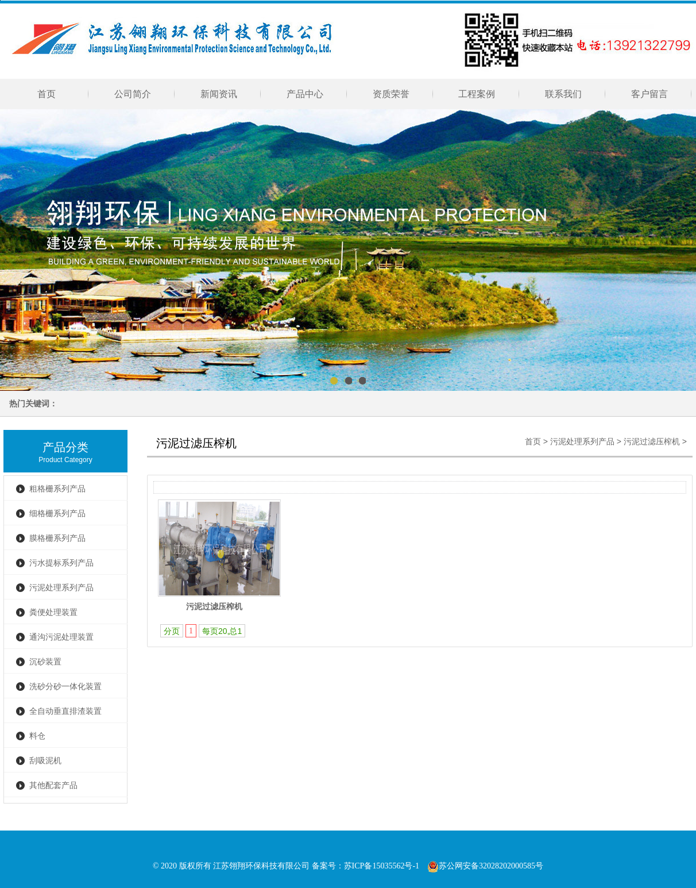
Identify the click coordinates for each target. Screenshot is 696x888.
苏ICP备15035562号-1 (381, 866)
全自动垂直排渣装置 (65, 711)
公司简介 (132, 94)
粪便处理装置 (53, 612)
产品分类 (65, 447)
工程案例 (477, 94)
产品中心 (305, 94)
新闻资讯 (218, 94)
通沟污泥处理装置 (61, 637)
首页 (46, 94)
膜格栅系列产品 (57, 538)
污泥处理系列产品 (61, 587)
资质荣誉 (391, 94)
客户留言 (649, 94)
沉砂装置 (45, 662)
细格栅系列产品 (57, 513)
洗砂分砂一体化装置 (65, 686)
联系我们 (563, 94)
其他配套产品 (53, 785)
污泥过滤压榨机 (652, 441)
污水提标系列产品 (61, 563)
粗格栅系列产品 (57, 489)
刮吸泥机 (45, 760)
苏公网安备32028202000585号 (485, 866)
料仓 (37, 736)
